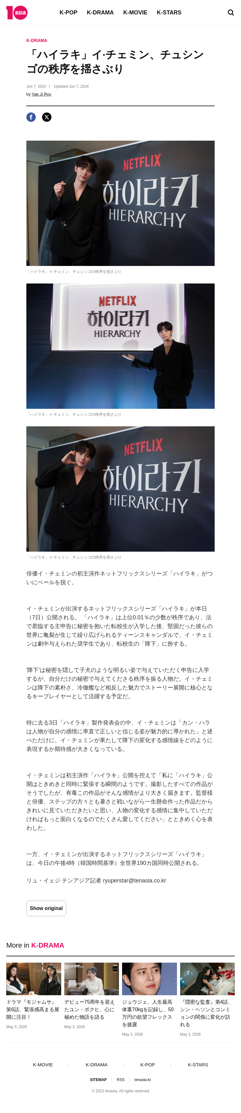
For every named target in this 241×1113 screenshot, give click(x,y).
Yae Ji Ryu (41, 94)
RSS (121, 1080)
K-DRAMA (100, 12)
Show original (46, 908)
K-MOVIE (135, 12)
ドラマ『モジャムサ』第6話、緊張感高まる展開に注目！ (32, 1009)
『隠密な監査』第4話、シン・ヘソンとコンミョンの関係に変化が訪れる (206, 1013)
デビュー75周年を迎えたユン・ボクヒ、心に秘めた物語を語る (89, 1009)
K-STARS (169, 12)
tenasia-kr (143, 1080)
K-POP (69, 12)
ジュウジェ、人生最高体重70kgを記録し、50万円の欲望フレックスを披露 (148, 1013)
